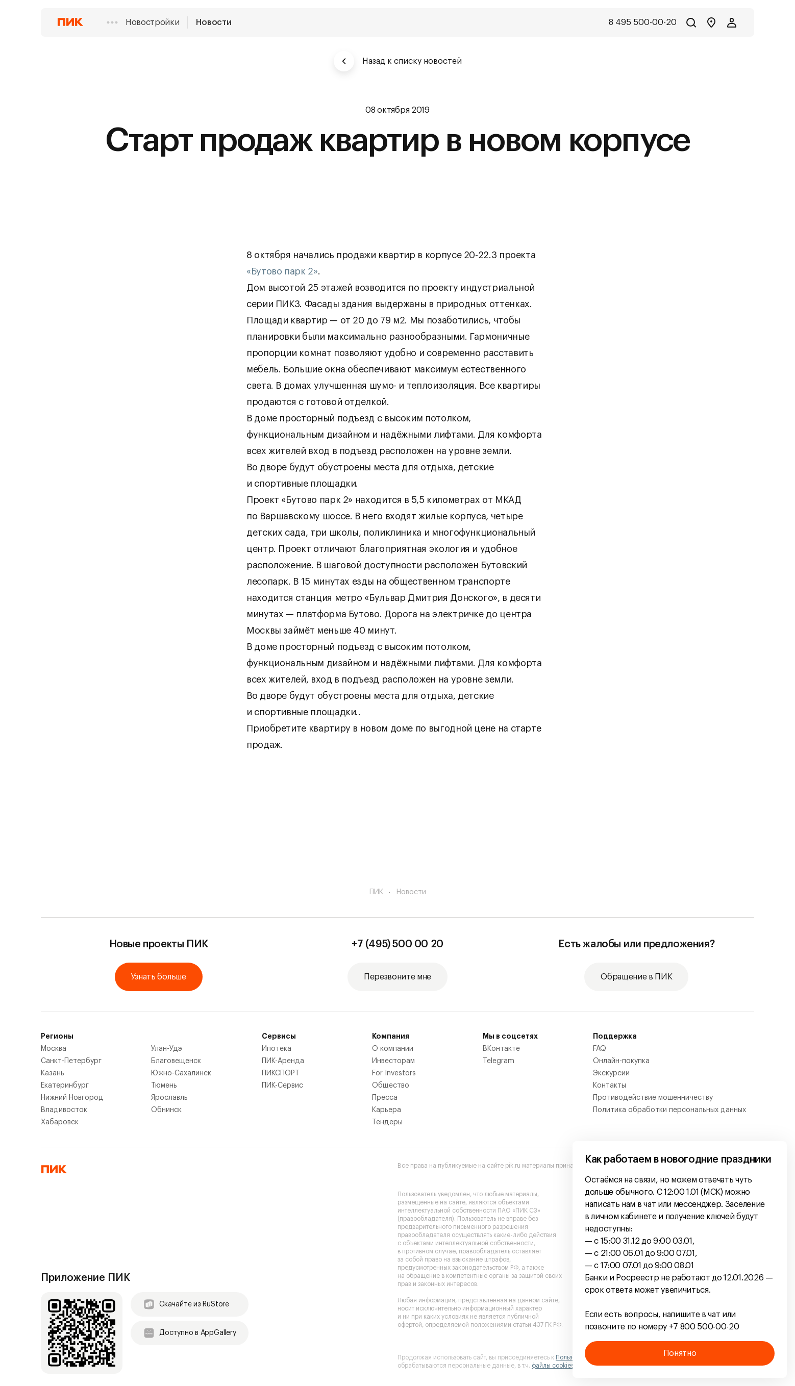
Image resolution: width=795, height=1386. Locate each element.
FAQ (599, 1048)
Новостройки (152, 22)
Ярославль (169, 1097)
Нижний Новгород (72, 1097)
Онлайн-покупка (621, 1061)
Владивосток (64, 1110)
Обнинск (166, 1110)
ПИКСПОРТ (281, 1073)
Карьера (386, 1110)
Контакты (609, 1085)
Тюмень (164, 1085)
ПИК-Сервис (282, 1085)
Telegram (498, 1061)
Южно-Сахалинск (181, 1073)
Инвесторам (393, 1061)
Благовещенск (176, 1061)
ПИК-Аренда (283, 1061)
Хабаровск (60, 1122)
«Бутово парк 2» (282, 271)
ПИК (376, 892)
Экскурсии (611, 1073)
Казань (52, 1073)
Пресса (384, 1097)
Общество (390, 1085)
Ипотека (276, 1048)
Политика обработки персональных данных (669, 1110)
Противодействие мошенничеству (653, 1097)
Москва (53, 1048)
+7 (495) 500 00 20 (397, 944)
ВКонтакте (501, 1048)
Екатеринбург (65, 1085)
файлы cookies (553, 1366)
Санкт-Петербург (71, 1061)
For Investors (394, 1073)
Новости (213, 22)
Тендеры (387, 1122)
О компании (392, 1048)
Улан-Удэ (166, 1048)
